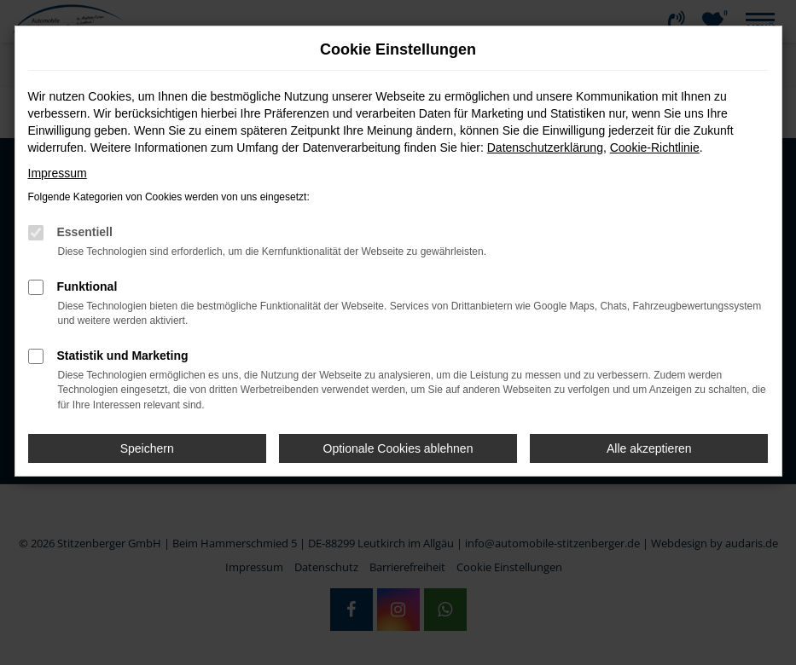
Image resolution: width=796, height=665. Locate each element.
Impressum (57, 173)
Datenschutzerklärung (545, 147)
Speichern (147, 448)
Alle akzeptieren (649, 448)
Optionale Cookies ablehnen (398, 448)
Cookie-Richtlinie (655, 147)
